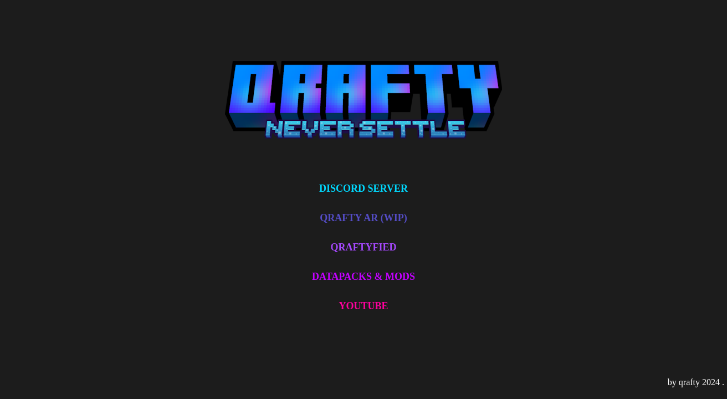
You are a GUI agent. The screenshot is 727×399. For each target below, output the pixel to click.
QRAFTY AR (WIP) (363, 217)
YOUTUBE (363, 305)
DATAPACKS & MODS (363, 276)
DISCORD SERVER (363, 188)
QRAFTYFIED (363, 247)
